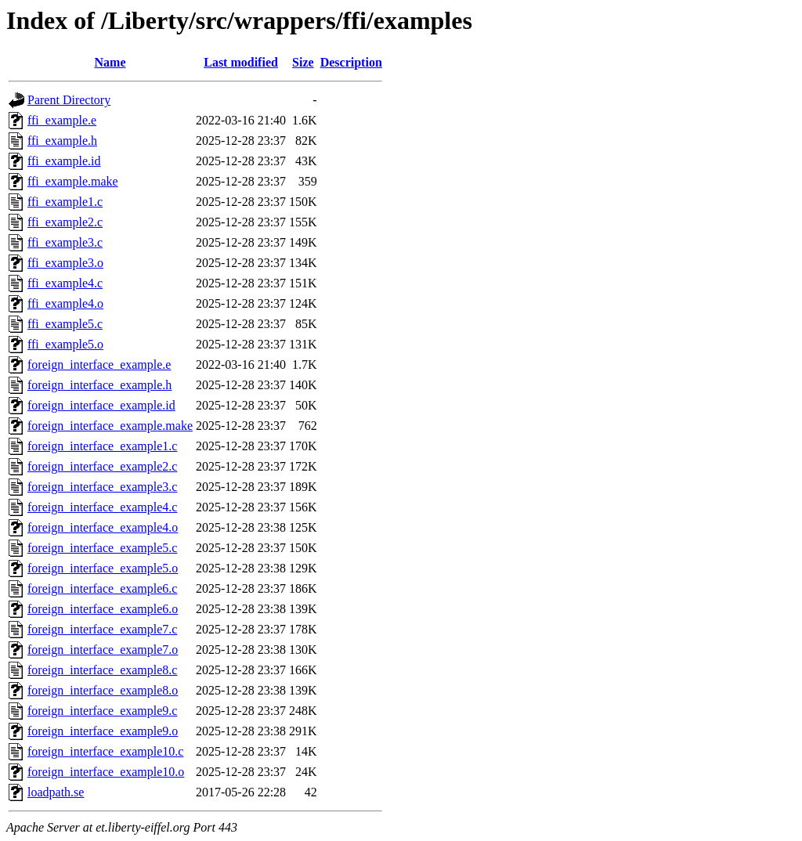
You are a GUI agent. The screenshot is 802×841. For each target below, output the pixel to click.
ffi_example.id (63, 161)
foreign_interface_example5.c (102, 547)
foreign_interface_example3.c (102, 486)
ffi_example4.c (65, 283)
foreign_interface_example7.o (102, 649)
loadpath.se (55, 792)
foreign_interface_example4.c (102, 507)
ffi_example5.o (65, 344)
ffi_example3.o (65, 262)
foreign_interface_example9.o (102, 731)
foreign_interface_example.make (110, 425)
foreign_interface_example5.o (102, 568)
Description (351, 62)
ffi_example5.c (65, 323)
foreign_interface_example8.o (102, 690)
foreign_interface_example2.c (102, 466)
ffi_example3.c (65, 242)
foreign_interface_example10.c (105, 751)
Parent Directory (68, 99)
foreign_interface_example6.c (102, 588)
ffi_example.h (62, 140)
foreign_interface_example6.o (102, 608)
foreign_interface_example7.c (102, 629)
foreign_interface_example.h (99, 385)
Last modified (241, 62)
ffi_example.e (61, 120)
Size (303, 62)
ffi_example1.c (65, 201)
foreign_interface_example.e (99, 364)
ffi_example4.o (65, 303)
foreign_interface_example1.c (102, 446)
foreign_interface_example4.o (102, 527)
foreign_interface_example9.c (102, 710)
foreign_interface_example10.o (105, 771)
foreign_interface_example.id (101, 405)
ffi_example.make (72, 181)
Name (110, 62)
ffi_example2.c (65, 222)
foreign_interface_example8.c (102, 670)
